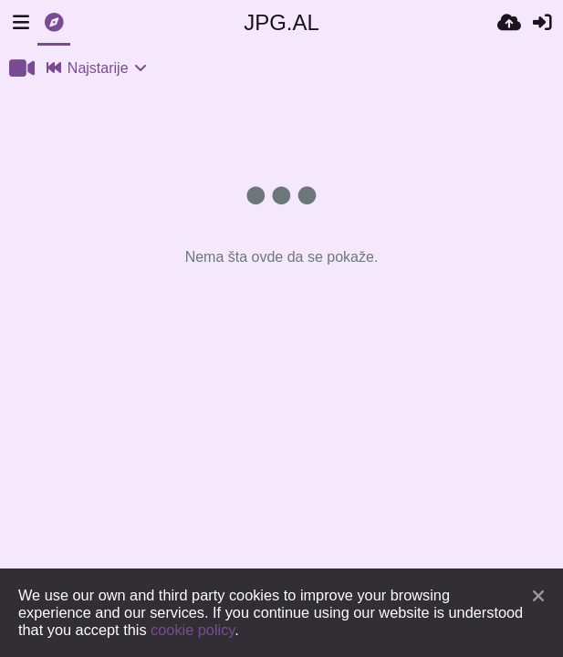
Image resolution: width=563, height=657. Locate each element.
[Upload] (509, 23)
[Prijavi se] (542, 23)
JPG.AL (281, 22)
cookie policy (193, 629)
